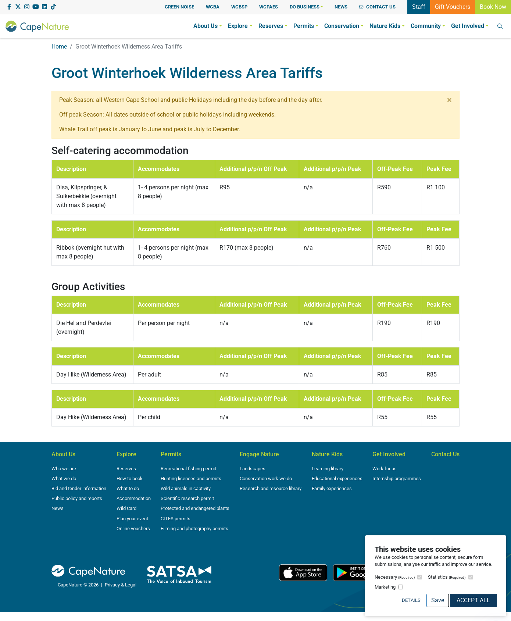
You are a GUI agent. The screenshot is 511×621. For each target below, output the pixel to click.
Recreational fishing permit (188, 468)
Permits (171, 454)
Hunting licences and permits (191, 478)
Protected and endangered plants (195, 508)
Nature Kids (327, 454)
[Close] (449, 100)
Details (411, 600)
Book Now (493, 6)
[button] (306, 6)
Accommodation (134, 498)
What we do (63, 478)
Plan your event (132, 518)
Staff (418, 6)
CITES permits (175, 518)
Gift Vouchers (452, 6)
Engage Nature (259, 454)
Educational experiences (337, 478)
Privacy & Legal (120, 585)
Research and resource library (270, 488)
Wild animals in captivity (186, 488)
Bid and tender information (78, 488)
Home (59, 46)
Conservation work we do (266, 478)
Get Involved (388, 454)
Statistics (446, 577)
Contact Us (445, 454)
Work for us (384, 468)
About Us (63, 454)
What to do (128, 488)
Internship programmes (396, 478)
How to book (130, 478)
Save (437, 600)
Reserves (126, 468)
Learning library (327, 468)
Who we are (63, 468)
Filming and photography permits (194, 528)
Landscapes (252, 468)
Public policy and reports (76, 498)
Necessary (395, 577)
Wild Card (126, 508)
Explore (126, 454)
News (57, 508)
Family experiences (332, 488)
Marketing (385, 587)
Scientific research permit (187, 498)
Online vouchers (133, 528)
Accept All (473, 600)
